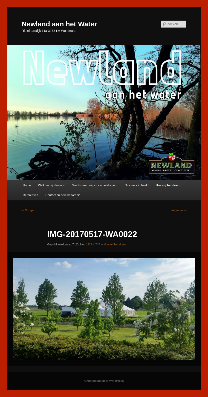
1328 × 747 (93, 244)
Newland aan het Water (59, 24)
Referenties (30, 195)
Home (27, 185)
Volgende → (178, 210)
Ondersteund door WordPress (104, 381)
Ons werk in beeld (136, 185)
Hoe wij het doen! (168, 185)
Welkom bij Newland (51, 185)
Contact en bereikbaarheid (63, 195)
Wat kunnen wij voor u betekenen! (94, 185)
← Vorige (28, 210)
